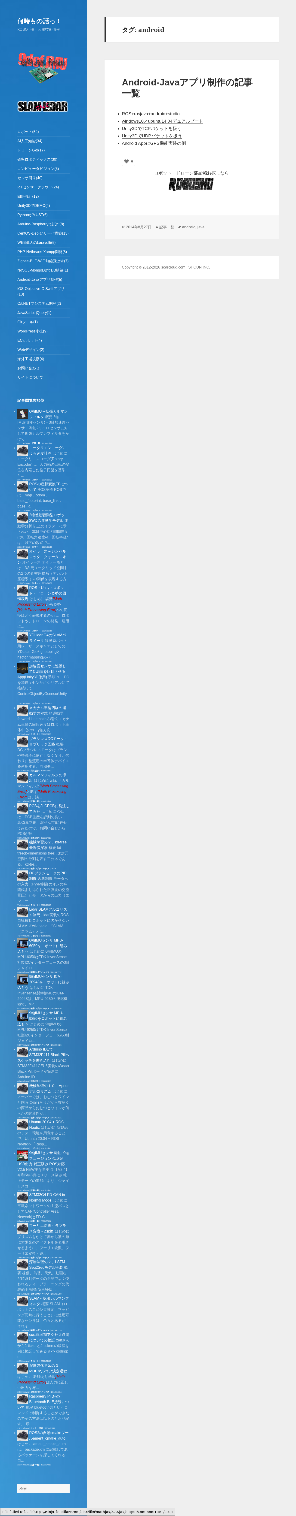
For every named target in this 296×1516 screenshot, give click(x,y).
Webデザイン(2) (30, 350)
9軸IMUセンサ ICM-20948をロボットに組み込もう (43, 982)
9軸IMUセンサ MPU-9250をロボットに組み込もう (42, 1018)
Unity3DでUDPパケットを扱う (152, 135)
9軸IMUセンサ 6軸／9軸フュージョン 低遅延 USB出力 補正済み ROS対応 (43, 1158)
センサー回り (37, 1428)
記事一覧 (36, 443)
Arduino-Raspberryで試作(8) (40, 224)
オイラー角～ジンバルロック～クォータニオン (41, 556)
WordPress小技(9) (32, 331)
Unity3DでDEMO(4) (33, 206)
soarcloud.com (173, 267)
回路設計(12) (28, 196)
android (188, 227)
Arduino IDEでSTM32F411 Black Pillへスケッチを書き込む (43, 1054)
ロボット (36, 480)
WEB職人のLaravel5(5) (36, 243)
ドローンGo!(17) (31, 150)
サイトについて (30, 377)
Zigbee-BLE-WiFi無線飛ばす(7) (42, 261)
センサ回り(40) (29, 178)
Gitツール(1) (27, 322)
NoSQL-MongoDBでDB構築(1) (42, 270)
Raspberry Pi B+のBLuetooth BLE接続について (43, 1401)
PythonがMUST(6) (32, 215)
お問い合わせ (28, 368)
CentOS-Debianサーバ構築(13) (42, 233)
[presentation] (36, 610)
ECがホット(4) (29, 340)
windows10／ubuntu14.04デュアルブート (162, 121)
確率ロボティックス (40, 868)
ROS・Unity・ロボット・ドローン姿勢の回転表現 (41, 593)
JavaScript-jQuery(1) (34, 313)
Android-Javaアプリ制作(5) (39, 279)
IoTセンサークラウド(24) (38, 187)
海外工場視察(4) (30, 359)
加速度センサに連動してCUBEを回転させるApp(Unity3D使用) (41, 671)
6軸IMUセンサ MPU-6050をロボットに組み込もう (42, 945)
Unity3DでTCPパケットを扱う (152, 128)
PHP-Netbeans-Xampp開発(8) (42, 252)
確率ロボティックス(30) (37, 159)
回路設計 (35, 771)
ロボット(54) (28, 132)
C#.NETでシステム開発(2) (39, 303)
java (200, 227)
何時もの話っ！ (39, 21)
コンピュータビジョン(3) (38, 169)
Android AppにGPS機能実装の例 (154, 143)
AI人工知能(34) (29, 141)
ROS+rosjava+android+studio (151, 113)
